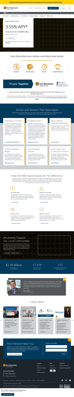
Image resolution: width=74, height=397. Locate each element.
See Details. (7, 46)
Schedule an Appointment (11, 380)
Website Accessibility (40, 384)
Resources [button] (50, 16)
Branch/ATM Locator (64, 370)
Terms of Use (12, 384)
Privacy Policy (5, 384)
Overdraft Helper (30, 76)
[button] (12, 146)
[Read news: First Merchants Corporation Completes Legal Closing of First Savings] (43, 336)
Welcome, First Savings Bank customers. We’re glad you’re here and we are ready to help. (35, 2)
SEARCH (64, 357)
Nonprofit (42, 16)
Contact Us (52, 370)
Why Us (31, 8)
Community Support (41, 372)
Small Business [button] (14, 16)
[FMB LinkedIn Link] (67, 384)
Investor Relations (41, 376)
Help (45, 8)
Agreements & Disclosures (21, 384)
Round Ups (16, 76)
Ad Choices (29, 384)
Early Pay (44, 76)
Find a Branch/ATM (38, 8)
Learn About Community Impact (12, 257)
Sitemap (33, 384)
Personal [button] (6, 16)
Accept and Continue (8, 394)
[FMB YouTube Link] (70, 384)
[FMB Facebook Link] (65, 384)
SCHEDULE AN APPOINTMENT (14, 358)
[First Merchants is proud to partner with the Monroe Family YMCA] (9, 336)
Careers (38, 374)
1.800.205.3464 (12, 377)
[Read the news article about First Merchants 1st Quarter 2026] (27, 336)
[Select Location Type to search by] (56, 350)
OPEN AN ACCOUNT (53, 8)
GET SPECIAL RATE (11, 42)
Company (39, 367)
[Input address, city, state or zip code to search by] (56, 354)
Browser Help (53, 372)
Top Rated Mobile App (58, 76)
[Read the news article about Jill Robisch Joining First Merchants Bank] (62, 336)
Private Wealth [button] (33, 16)
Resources (62, 367)
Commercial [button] (24, 16)
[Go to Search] (69, 8)
